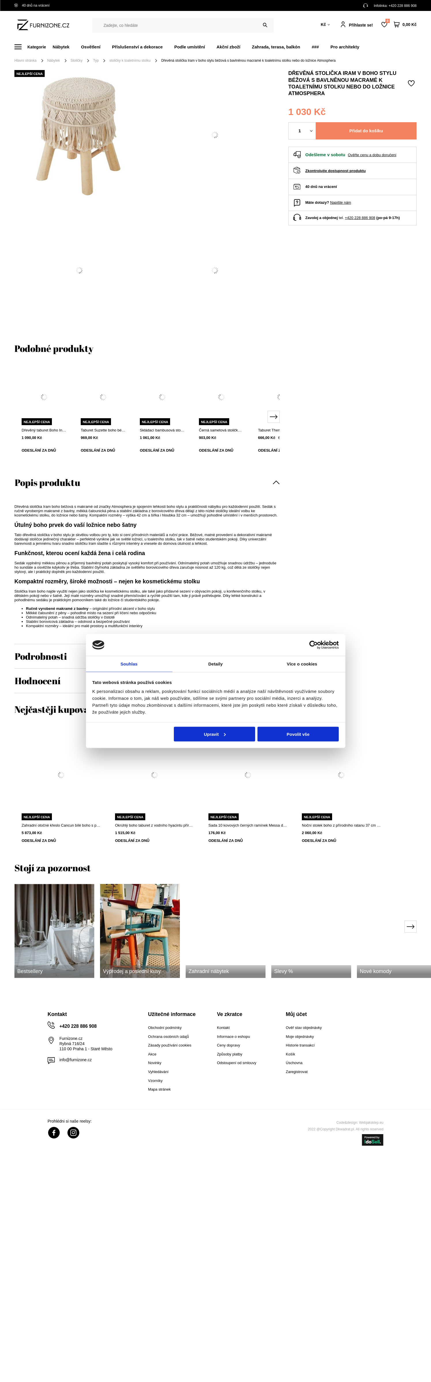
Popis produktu (47, 482)
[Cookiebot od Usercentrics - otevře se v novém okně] (313, 644)
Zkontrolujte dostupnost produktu (335, 171)
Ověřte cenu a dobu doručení (372, 155)
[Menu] (33, 47)
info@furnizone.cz (75, 1059)
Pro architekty (344, 46)
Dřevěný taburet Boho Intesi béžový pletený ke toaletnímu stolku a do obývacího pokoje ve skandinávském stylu (44, 430)
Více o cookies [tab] (302, 663)
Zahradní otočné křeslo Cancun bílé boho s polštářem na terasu (61, 825)
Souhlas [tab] (129, 663)
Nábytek (61, 46)
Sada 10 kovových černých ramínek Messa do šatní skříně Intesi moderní (247, 825)
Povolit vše (298, 734)
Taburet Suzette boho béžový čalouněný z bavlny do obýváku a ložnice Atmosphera (103, 430)
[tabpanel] (44, 414)
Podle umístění (189, 46)
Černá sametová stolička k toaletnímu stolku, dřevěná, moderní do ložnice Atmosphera (221, 430)
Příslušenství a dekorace (137, 46)
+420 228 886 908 (403, 6)
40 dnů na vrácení (32, 5)
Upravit (215, 734)
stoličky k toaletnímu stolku (129, 61)
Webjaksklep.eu (371, 1123)
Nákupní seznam (387, 21)
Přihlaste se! (361, 25)
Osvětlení (91, 46)
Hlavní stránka (25, 61)
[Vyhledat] (265, 25)
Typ (96, 61)
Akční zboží (228, 46)
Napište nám (340, 202)
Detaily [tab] (215, 663)
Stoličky (76, 61)
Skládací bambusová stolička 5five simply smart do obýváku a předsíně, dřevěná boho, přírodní (162, 430)
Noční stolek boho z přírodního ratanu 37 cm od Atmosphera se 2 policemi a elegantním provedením (341, 825)
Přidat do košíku (366, 130)
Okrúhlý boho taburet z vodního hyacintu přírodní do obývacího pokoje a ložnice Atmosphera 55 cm (154, 825)
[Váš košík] (405, 24)
